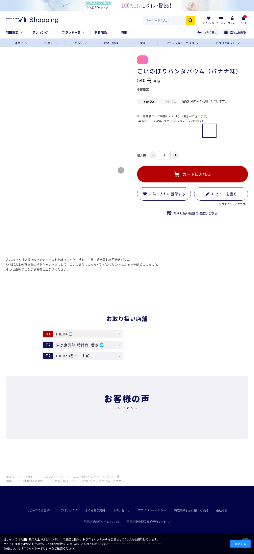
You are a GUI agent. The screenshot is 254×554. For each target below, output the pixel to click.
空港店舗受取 (238, 32)
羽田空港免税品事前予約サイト (148, 522)
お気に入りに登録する (167, 193)
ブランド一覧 (71, 32)
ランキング (40, 32)
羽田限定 (12, 32)
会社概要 (221, 510)
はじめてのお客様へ (39, 510)
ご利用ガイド (68, 510)
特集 (124, 32)
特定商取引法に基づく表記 (191, 510)
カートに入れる (197, 174)
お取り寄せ (210, 32)
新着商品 (101, 32)
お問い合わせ (121, 510)
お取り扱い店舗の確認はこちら (195, 213)
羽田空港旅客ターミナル (101, 522)
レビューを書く (224, 193)
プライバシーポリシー (152, 510)
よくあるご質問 (95, 510)
